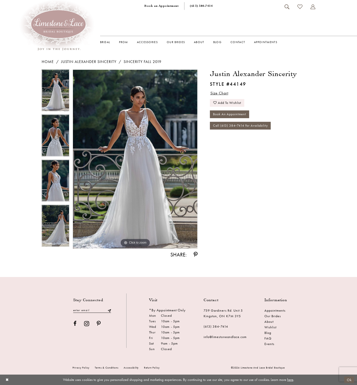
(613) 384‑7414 (216, 326)
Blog (267, 333)
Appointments (275, 310)
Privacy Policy (81, 367)
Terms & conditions (106, 367)
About (269, 321)
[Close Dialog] (7, 380)
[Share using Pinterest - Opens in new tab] (195, 255)
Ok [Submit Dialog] (349, 379)
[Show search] (287, 6)
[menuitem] (161, 6)
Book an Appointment (229, 114)
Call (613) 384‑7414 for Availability (240, 126)
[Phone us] (201, 6)
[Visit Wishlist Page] (300, 6)
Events (269, 344)
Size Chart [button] (219, 93)
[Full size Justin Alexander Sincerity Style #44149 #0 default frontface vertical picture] (135, 159)
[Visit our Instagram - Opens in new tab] (87, 323)
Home (48, 61)
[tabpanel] (56, 92)
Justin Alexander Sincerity (88, 61)
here (290, 379)
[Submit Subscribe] (109, 310)
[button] (313, 6)
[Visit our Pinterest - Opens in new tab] (98, 324)
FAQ (267, 338)
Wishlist (270, 327)
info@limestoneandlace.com (225, 337)
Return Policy (152, 367)
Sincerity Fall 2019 (142, 61)
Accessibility (131, 367)
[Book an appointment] (161, 6)
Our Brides (272, 316)
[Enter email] (92, 310)
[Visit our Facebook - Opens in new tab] (75, 324)
